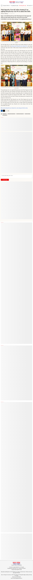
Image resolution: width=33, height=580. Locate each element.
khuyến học (4, 113)
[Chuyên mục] (1, 2)
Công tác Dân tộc (6, 5)
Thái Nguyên (5, 115)
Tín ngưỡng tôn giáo (14, 5)
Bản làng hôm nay (22, 5)
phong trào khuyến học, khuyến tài (19, 46)
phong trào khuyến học (11, 113)
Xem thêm (16, 405)
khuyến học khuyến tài (20, 113)
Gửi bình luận (5, 179)
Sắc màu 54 (29, 5)
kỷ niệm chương (27, 113)
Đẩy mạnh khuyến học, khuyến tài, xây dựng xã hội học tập (14, 108)
